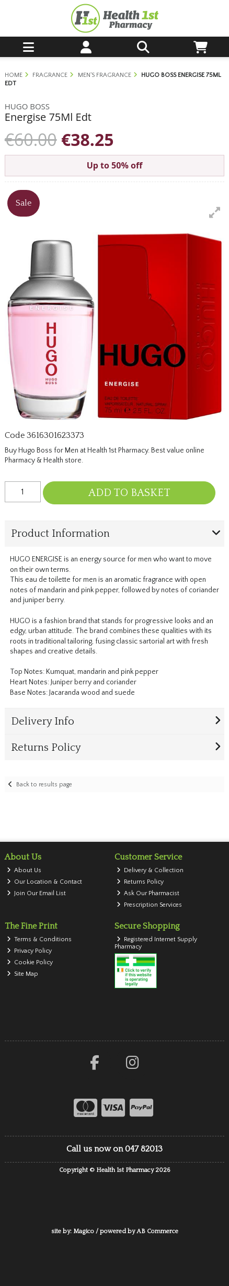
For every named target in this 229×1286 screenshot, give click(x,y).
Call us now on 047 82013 (114, 1149)
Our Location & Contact (45, 881)
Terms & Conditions (39, 939)
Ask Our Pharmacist (148, 893)
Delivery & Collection (150, 870)
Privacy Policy (29, 950)
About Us (24, 870)
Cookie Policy (30, 962)
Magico (83, 1231)
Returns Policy (140, 881)
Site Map (23, 974)
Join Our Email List (36, 893)
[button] (215, 212)
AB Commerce (157, 1231)
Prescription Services (149, 904)
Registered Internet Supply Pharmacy (156, 943)
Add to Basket (129, 493)
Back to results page (44, 784)
